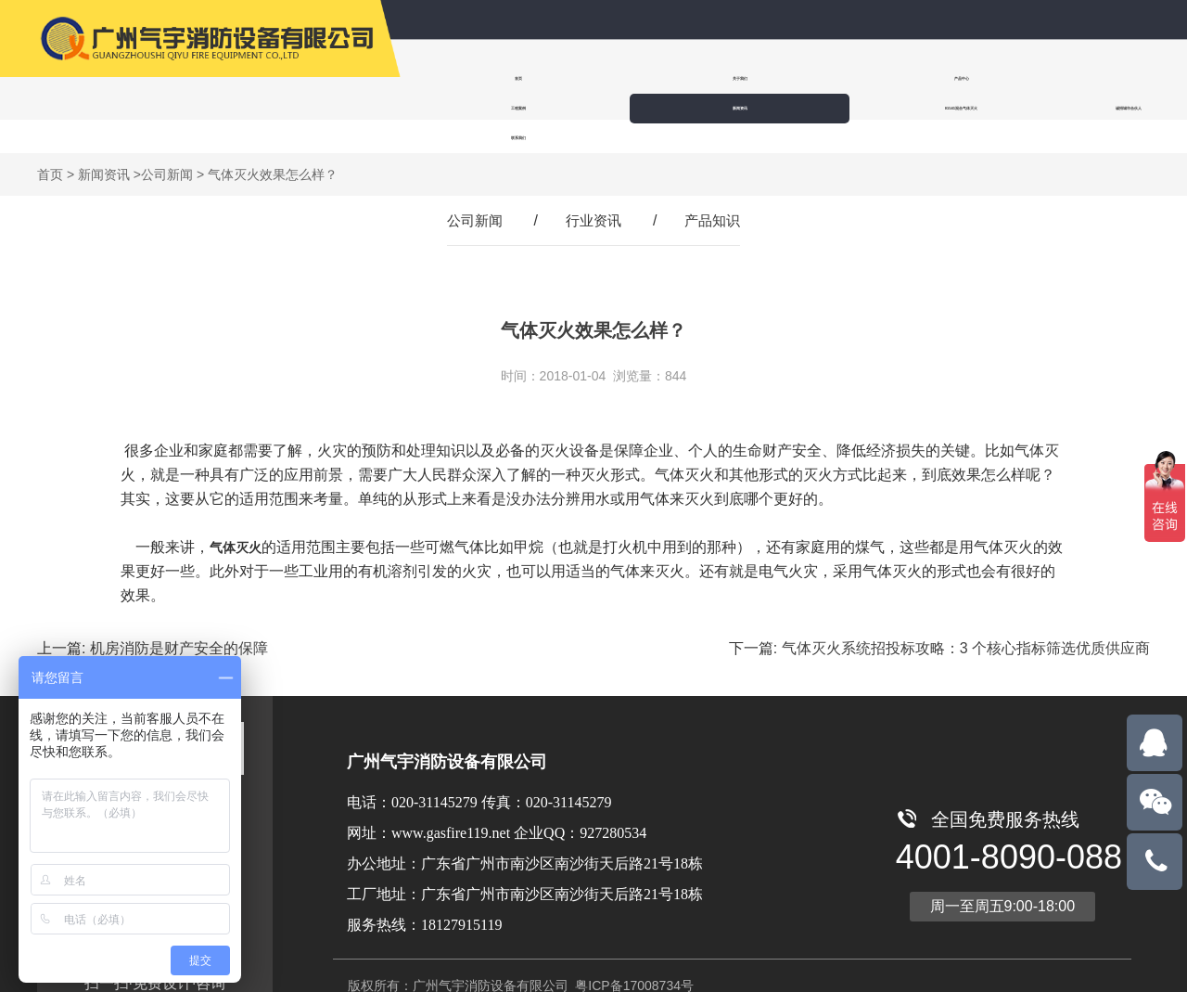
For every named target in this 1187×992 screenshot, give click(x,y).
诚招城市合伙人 (464, 108)
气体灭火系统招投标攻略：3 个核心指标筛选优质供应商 (966, 618)
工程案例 (799, 78)
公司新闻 (167, 144)
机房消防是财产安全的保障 (179, 618)
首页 (460, 78)
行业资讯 (593, 191)
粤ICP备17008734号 (632, 955)
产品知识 (716, 191)
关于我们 (573, 78)
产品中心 (686, 78)
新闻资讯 (912, 78)
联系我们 (580, 108)
